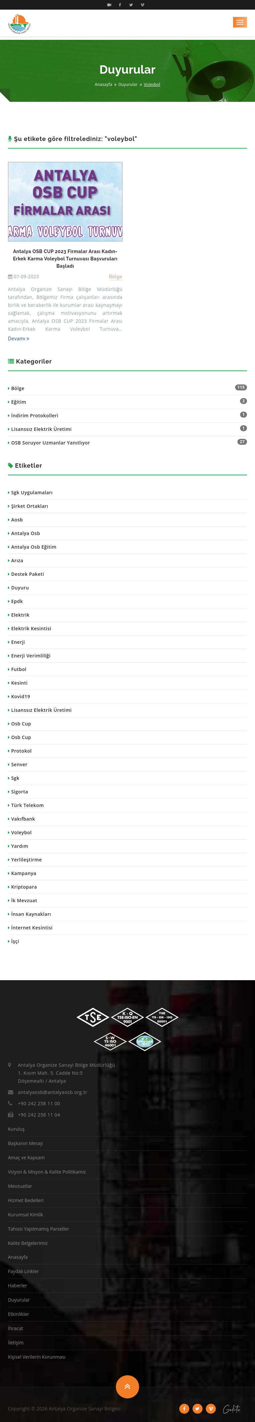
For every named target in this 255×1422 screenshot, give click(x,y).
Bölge (116, 276)
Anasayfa (103, 84)
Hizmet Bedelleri (25, 1200)
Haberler (17, 1285)
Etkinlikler (18, 1314)
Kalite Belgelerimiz (28, 1243)
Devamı (19, 338)
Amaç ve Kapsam (26, 1157)
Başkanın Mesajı (25, 1143)
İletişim (16, 1342)
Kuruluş (16, 1129)
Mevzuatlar (20, 1186)
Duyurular (127, 84)
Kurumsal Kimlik (25, 1214)
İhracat (15, 1328)
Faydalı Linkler (23, 1271)
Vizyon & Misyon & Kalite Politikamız (47, 1172)
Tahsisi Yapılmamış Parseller (38, 1229)
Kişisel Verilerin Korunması (36, 1357)
